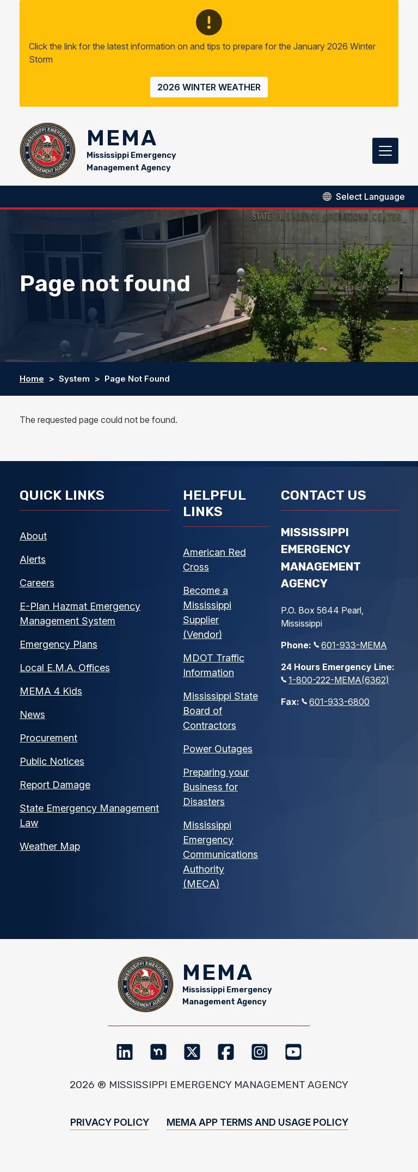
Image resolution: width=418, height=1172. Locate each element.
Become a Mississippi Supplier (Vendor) (207, 616)
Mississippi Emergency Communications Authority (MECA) (220, 858)
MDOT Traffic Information (213, 669)
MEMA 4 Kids (51, 695)
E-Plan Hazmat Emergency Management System (80, 617)
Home (32, 382)
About (33, 539)
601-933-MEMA (350, 648)
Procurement (48, 741)
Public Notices (52, 765)
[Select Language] (370, 200)
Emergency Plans (58, 648)
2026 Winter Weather (209, 87)
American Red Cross (214, 563)
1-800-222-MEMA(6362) (335, 683)
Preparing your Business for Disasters (216, 790)
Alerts (33, 563)
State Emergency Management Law (89, 819)
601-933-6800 (336, 705)
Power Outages (218, 752)
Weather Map (50, 850)
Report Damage (55, 788)
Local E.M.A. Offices (65, 671)
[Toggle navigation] (385, 152)
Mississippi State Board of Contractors (220, 714)
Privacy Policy (109, 1130)
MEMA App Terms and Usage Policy (257, 1130)
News (32, 718)
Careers (37, 586)
